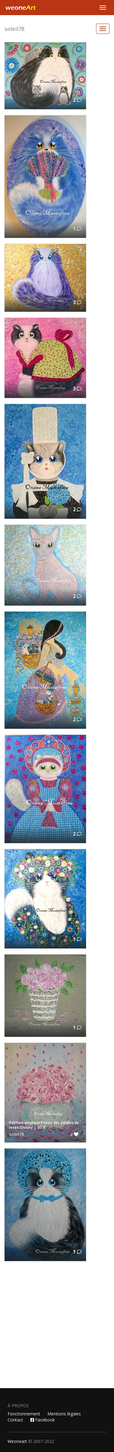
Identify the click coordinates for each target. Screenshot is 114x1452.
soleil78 (14, 28)
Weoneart (17, 1441)
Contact (15, 1420)
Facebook (42, 1420)
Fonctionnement (24, 1414)
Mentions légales (64, 1414)
